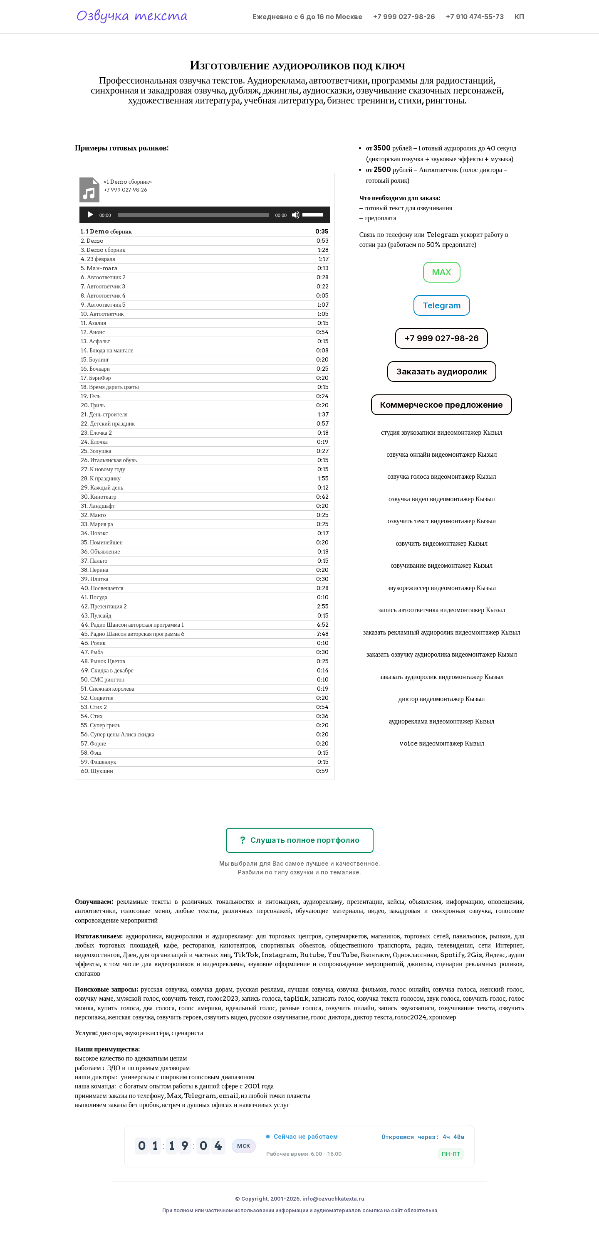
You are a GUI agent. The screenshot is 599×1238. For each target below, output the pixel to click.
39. (95, 579)
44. (132, 624)
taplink (296, 998)
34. (94, 533)
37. (94, 560)
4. (98, 259)
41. (94, 597)
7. (103, 286)
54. (92, 716)
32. (93, 515)
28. (101, 478)
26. (109, 460)
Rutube (312, 955)
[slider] (193, 215)
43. (96, 615)
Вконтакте (375, 955)
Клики (96, 124)
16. (95, 368)
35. (102, 542)
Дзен (129, 955)
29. (102, 487)
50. (102, 679)
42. (104, 606)
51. (107, 688)
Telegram (442, 305)
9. (103, 304)
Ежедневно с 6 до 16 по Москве (307, 17)
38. (95, 569)
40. (102, 588)
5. (99, 268)
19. (91, 396)
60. (97, 771)
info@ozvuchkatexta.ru (333, 1198)
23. (96, 432)
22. (108, 423)
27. (103, 469)
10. (102, 313)
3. (103, 249)
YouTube (342, 955)
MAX (441, 272)
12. (93, 332)
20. (93, 405)
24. (94, 441)
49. (107, 670)
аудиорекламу (322, 902)
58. (91, 752)
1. (106, 231)
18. (110, 387)
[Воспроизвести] (90, 215)
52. (97, 697)
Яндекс (495, 955)
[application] (204, 215)
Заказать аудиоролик (441, 372)
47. (92, 652)
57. (93, 743)
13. (95, 341)
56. (117, 734)
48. (103, 661)
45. (133, 633)
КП (519, 17)
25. (96, 451)
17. (96, 377)
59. (98, 761)
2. (92, 240)
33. (97, 524)
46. (93, 643)
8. (103, 295)
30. (98, 496)
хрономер (442, 1017)
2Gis (473, 955)
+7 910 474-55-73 (475, 17)
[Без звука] (296, 215)
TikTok (246, 955)
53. (94, 707)
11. (93, 323)
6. (103, 277)
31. (98, 505)
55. (100, 725)
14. (107, 350)
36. (100, 551)
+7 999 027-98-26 (404, 17)
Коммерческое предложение (441, 405)
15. (95, 359)
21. (104, 414)
